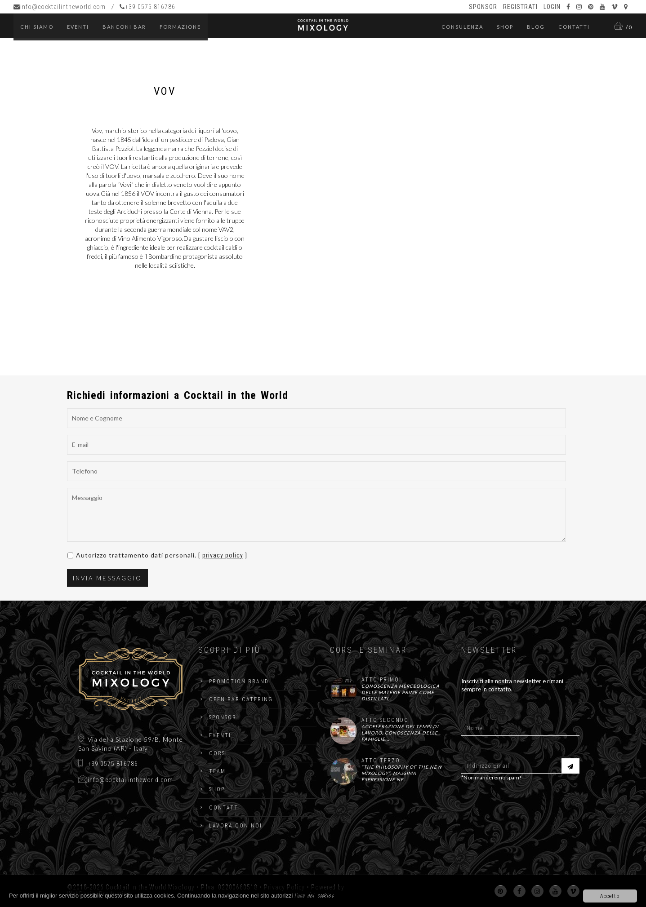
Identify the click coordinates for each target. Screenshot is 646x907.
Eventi (220, 735)
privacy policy (222, 555)
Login (552, 6)
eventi (78, 27)
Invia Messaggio (107, 578)
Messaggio (316, 515)
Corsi (218, 753)
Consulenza (462, 27)
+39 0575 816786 (147, 6)
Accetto (610, 896)
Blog (536, 27)
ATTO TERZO (380, 760)
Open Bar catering (241, 699)
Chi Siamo (36, 27)
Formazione (180, 27)
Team (217, 771)
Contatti (574, 27)
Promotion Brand (239, 681)
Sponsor (483, 6)
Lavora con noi (235, 826)
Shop (505, 27)
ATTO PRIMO (380, 680)
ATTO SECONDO (385, 720)
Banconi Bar (124, 27)
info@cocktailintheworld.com (59, 6)
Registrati (520, 6)
